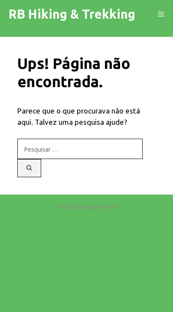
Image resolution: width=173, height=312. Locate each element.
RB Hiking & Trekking (72, 14)
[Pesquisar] (29, 168)
